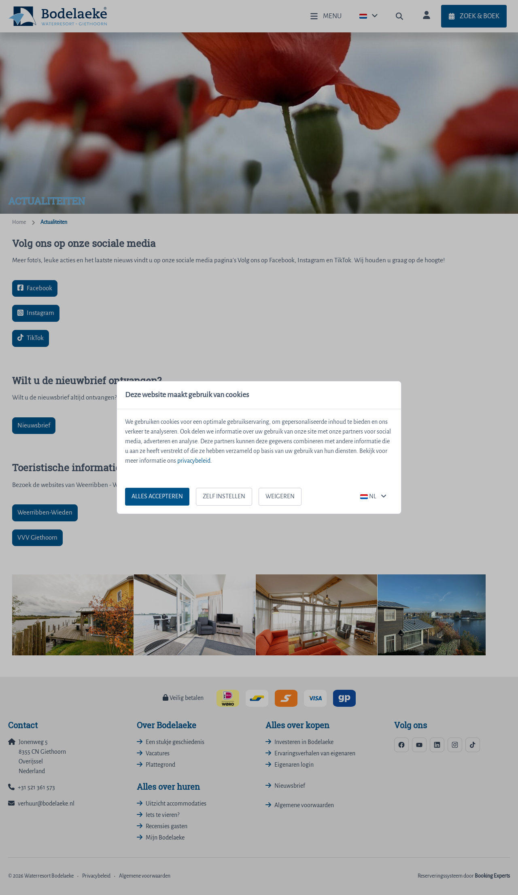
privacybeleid (193, 461)
